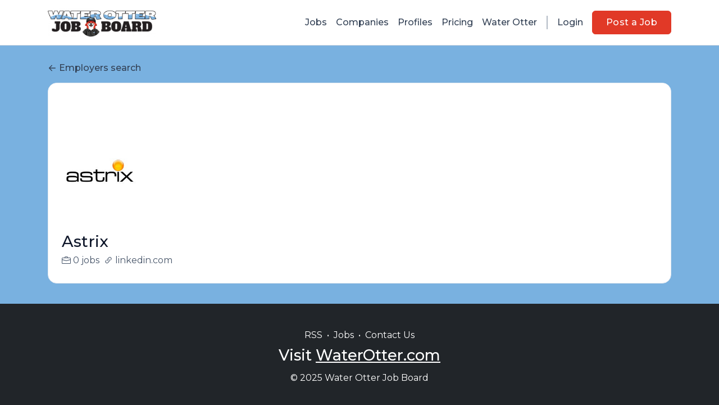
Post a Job (631, 22)
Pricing (457, 22)
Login (570, 22)
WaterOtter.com (378, 355)
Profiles (415, 22)
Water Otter (509, 22)
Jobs (316, 22)
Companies (362, 22)
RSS (313, 335)
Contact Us (390, 335)
